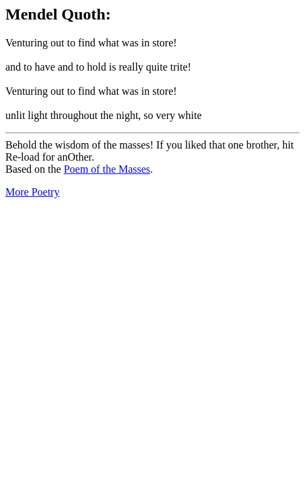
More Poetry (32, 192)
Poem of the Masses (107, 169)
